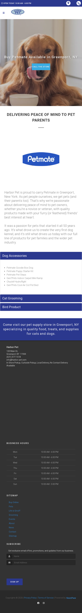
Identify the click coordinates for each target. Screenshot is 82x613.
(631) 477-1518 (14, 357)
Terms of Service (46, 598)
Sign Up (14, 582)
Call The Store (41, 67)
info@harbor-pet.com (16, 360)
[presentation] (22, 570)
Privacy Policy (30, 598)
